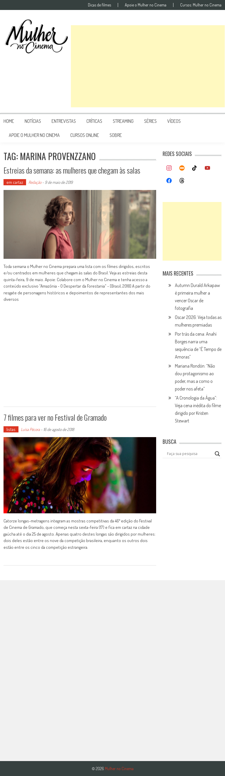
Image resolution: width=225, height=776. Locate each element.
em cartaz (14, 182)
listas (11, 429)
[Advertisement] (148, 66)
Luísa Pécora (30, 429)
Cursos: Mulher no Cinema (200, 5)
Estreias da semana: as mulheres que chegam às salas (72, 170)
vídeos (174, 121)
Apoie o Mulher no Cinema (145, 5)
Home (9, 121)
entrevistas (64, 121)
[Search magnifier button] (217, 454)
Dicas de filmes (99, 5)
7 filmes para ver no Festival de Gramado (55, 417)
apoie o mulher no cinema (34, 135)
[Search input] (189, 454)
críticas (94, 121)
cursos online (84, 135)
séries (150, 121)
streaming (123, 121)
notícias (33, 121)
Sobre (116, 135)
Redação (34, 182)
